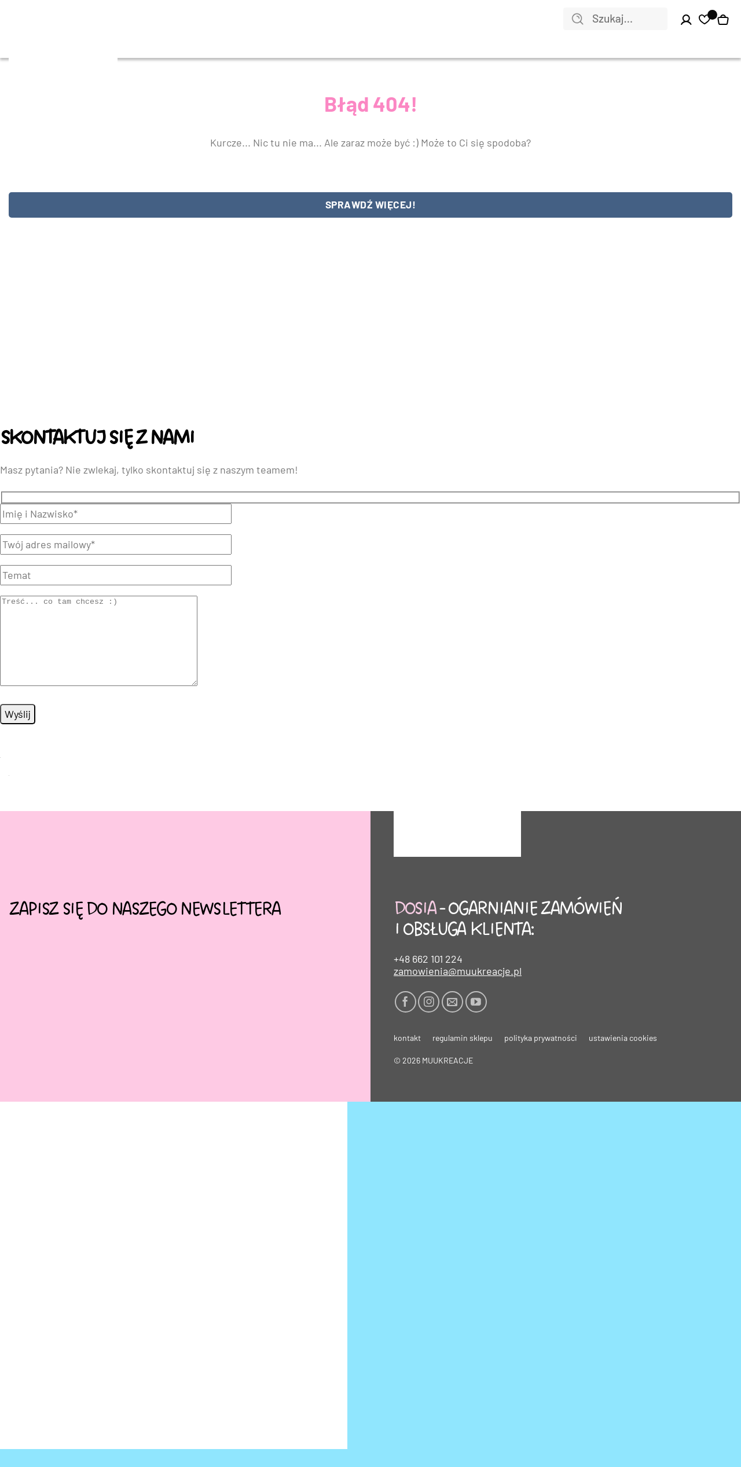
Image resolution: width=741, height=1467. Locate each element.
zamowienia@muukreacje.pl (458, 989)
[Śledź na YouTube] (476, 1019)
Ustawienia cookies (623, 1056)
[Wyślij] (577, 20)
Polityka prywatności (540, 1056)
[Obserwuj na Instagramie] (428, 1019)
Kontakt (407, 1056)
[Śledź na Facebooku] (405, 1019)
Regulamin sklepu (462, 1056)
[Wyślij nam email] (452, 1019)
